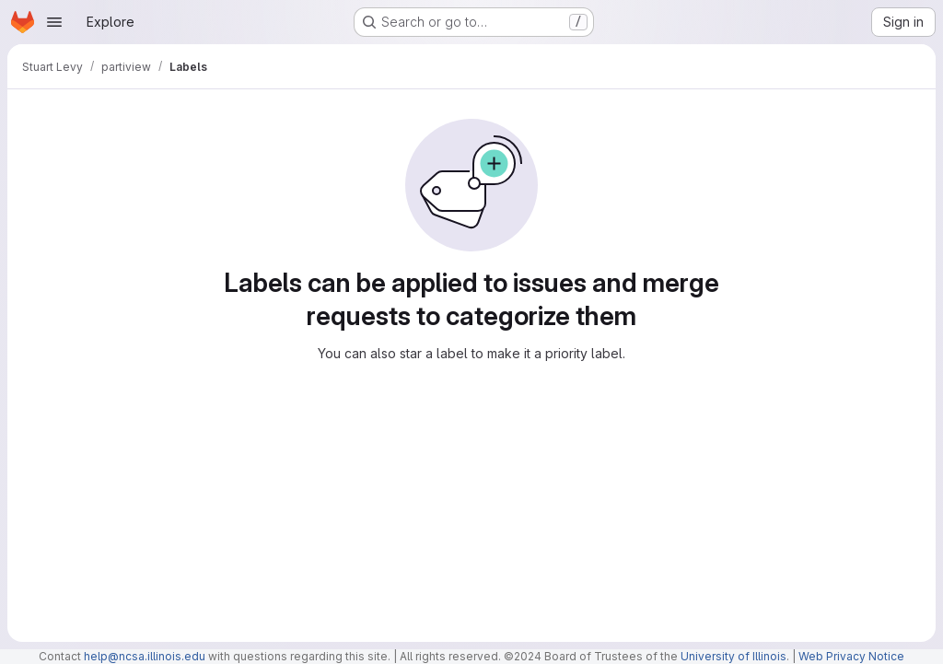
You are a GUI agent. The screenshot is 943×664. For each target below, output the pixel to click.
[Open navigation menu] (54, 22)
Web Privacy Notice (851, 656)
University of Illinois (733, 656)
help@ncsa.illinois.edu (144, 656)
